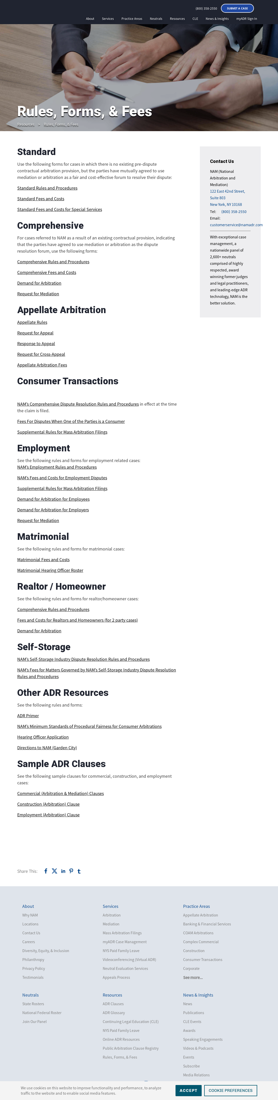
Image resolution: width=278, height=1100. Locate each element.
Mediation (111, 923)
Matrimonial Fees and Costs (43, 559)
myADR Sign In (246, 18)
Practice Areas (131, 18)
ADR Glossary (114, 1012)
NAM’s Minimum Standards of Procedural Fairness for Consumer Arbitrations (89, 726)
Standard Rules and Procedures (47, 188)
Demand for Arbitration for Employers (53, 510)
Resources (177, 18)
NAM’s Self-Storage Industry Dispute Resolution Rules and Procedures (83, 659)
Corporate (191, 968)
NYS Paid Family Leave (121, 950)
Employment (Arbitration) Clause (48, 815)
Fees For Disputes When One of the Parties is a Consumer (71, 421)
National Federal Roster (41, 1012)
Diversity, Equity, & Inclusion (45, 950)
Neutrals (156, 18)
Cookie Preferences (231, 1090)
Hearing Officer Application (43, 737)
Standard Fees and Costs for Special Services (59, 209)
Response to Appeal (36, 343)
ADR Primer (28, 715)
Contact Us (31, 932)
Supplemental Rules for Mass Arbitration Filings (62, 432)
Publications (193, 1012)
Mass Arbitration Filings (122, 932)
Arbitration (112, 915)
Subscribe (191, 1065)
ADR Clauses (113, 1003)
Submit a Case (237, 8)
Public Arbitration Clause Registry (131, 1048)
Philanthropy (33, 959)
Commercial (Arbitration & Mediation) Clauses (60, 793)
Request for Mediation (38, 294)
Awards (189, 1030)
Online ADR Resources (121, 1039)
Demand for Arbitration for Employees (53, 499)
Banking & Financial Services (207, 923)
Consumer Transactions (202, 959)
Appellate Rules (32, 322)
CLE (195, 18)
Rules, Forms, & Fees (61, 124)
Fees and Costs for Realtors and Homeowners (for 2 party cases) (77, 620)
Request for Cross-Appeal (41, 354)
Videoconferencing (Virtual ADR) (129, 959)
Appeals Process (116, 977)
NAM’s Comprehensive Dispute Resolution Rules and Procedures (78, 404)
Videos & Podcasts (198, 1048)
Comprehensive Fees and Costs (46, 272)
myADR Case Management (125, 941)
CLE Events (192, 1021)
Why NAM (30, 915)
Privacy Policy (33, 968)
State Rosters (33, 1003)
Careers (28, 941)
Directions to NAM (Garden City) (47, 747)
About (90, 18)
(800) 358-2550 (206, 8)
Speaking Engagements (203, 1039)
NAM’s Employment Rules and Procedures (57, 467)
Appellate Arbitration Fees (42, 365)
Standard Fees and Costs (40, 198)
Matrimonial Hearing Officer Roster (50, 570)
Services (108, 18)
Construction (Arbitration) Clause (48, 804)
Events (188, 1057)
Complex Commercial (201, 941)
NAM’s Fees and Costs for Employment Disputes (62, 478)
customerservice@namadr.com (236, 224)
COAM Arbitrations (198, 932)
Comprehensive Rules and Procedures (53, 261)
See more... (193, 977)
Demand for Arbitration (39, 283)
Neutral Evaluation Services (125, 968)
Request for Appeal (35, 333)
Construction (194, 950)
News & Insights (217, 18)
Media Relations (196, 1074)
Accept (189, 1090)
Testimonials (33, 977)
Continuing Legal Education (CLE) (131, 1021)
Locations (30, 923)
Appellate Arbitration (200, 915)
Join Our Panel (34, 1021)
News (187, 1003)
